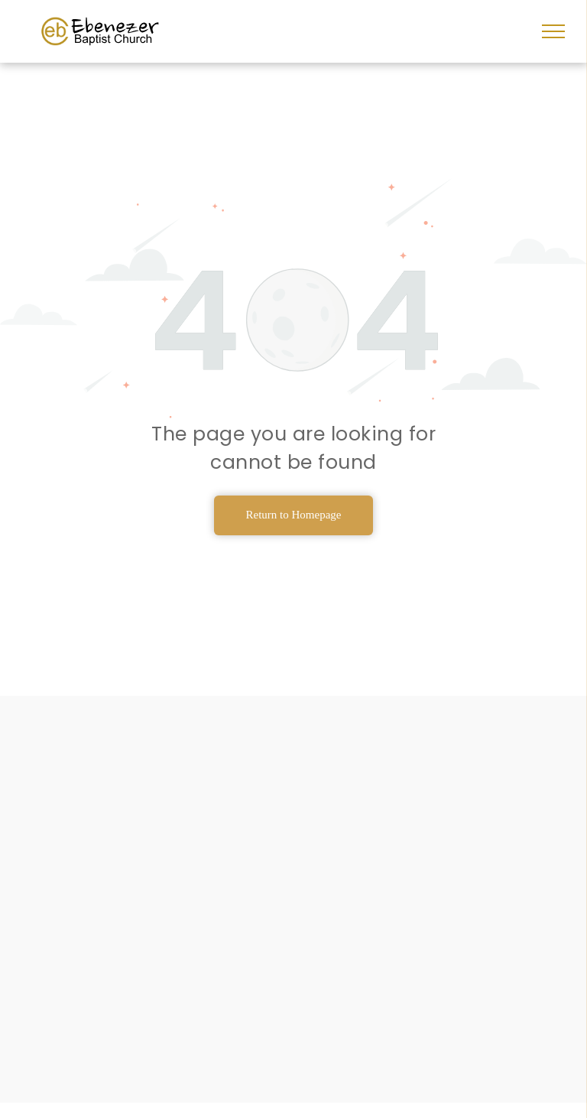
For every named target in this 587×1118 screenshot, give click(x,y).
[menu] (553, 31)
